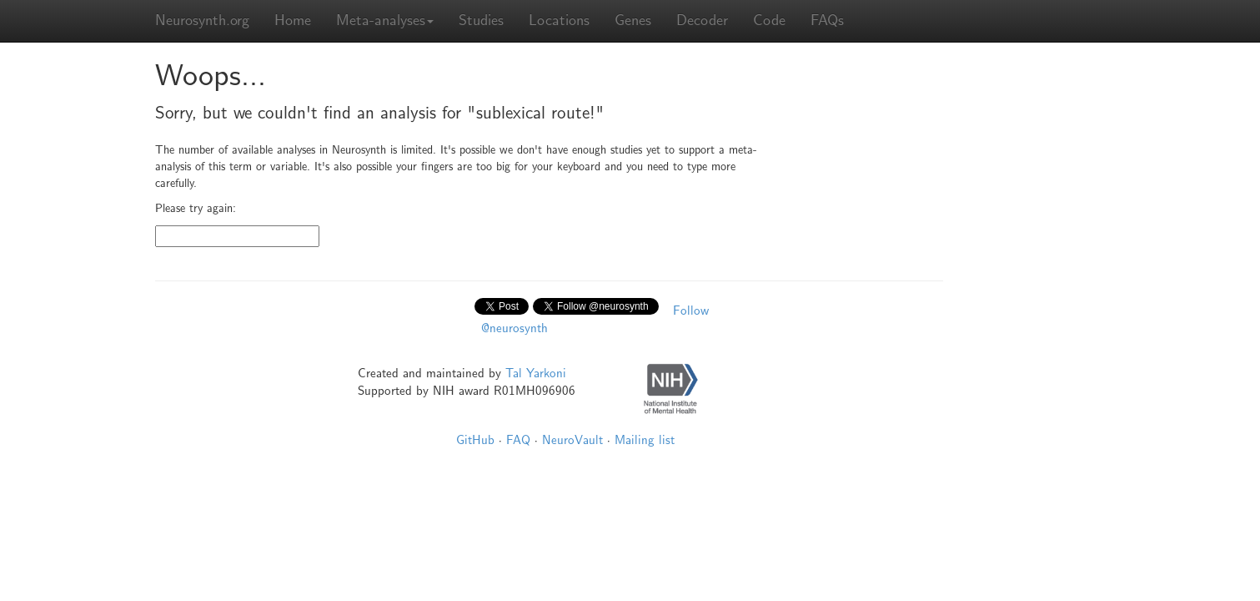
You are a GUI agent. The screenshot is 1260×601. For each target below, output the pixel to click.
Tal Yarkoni (535, 373)
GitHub (475, 439)
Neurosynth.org (202, 20)
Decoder (702, 20)
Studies (481, 20)
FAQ (518, 439)
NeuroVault (572, 439)
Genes (633, 20)
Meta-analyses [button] (385, 20)
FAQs (827, 20)
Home (292, 20)
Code (769, 20)
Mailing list (645, 439)
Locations (559, 20)
